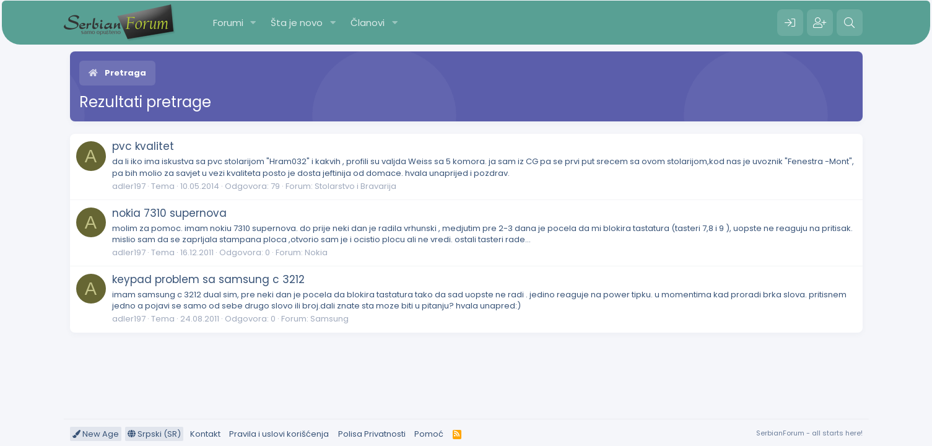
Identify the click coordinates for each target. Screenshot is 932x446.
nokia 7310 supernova (169, 213)
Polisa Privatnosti (372, 434)
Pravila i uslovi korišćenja (279, 434)
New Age (95, 434)
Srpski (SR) (154, 434)
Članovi (368, 22)
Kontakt (205, 434)
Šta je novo (297, 22)
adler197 (129, 186)
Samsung (329, 319)
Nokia (316, 252)
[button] (252, 23)
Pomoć (428, 434)
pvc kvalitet (143, 146)
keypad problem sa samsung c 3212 (208, 279)
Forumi (228, 22)
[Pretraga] (850, 23)
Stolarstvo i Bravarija (355, 186)
